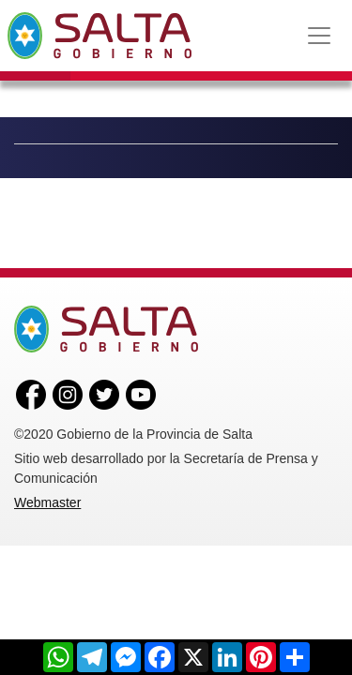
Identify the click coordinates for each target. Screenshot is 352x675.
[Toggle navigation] (319, 35)
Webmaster (47, 502)
